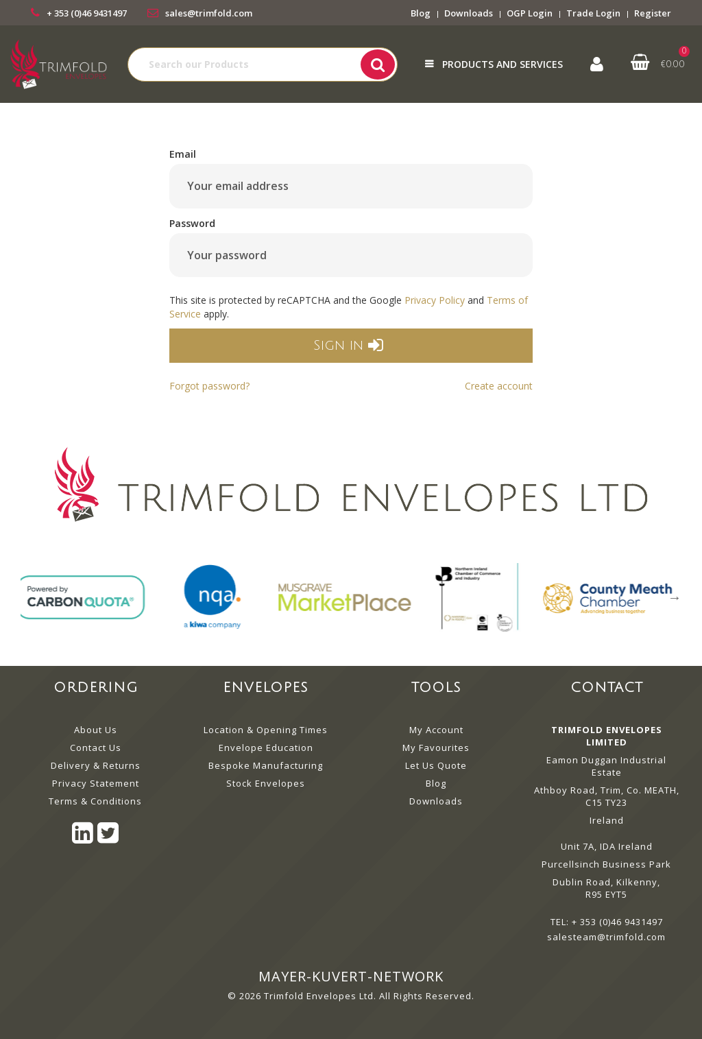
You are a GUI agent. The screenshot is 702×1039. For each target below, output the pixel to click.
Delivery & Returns (96, 765)
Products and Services (502, 64)
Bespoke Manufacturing (265, 765)
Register (652, 13)
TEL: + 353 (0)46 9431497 (606, 922)
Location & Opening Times (266, 730)
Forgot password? (209, 385)
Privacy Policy (434, 300)
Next (674, 597)
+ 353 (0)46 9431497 (87, 13)
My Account (436, 730)
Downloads (468, 13)
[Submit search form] (378, 64)
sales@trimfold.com (208, 13)
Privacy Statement (95, 783)
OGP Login (530, 13)
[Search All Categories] (263, 64)
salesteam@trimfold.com (606, 937)
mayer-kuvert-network (351, 976)
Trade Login (593, 13)
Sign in (348, 345)
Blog (421, 13)
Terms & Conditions (95, 801)
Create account (499, 385)
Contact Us (95, 747)
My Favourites (436, 747)
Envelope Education (266, 747)
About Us (95, 730)
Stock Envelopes (265, 783)
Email (182, 153)
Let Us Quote (436, 765)
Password (192, 223)
